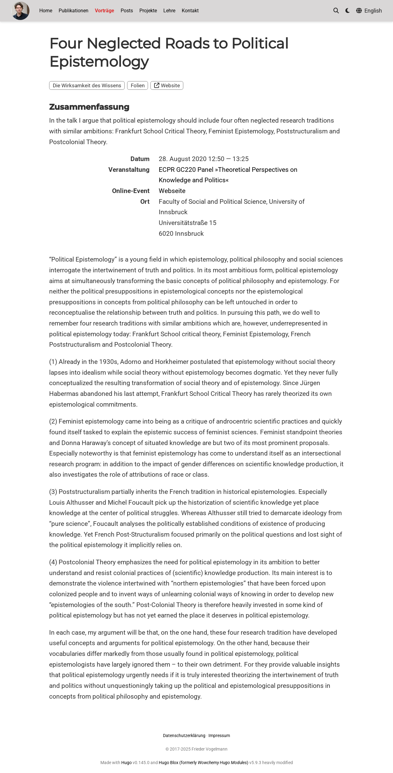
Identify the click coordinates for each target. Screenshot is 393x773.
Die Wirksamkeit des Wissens (87, 85)
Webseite (172, 191)
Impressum (219, 735)
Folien (138, 85)
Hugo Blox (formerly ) (204, 762)
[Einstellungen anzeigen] (347, 10)
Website (167, 85)
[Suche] (336, 10)
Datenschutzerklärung (184, 735)
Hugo (126, 762)
